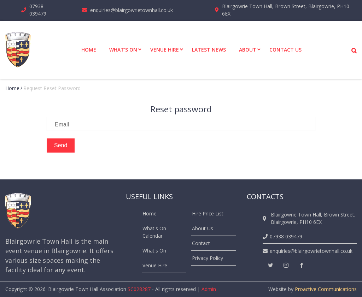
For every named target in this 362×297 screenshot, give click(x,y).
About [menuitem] (247, 49)
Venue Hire (154, 265)
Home (12, 88)
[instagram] (286, 265)
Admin (209, 289)
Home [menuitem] (88, 49)
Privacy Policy (207, 258)
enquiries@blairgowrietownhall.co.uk (131, 10)
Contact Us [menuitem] (285, 49)
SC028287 (139, 289)
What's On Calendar (154, 232)
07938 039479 (37, 10)
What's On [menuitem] (123, 49)
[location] (266, 218)
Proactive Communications (326, 289)
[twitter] (270, 265)
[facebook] (301, 265)
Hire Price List (207, 213)
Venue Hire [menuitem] (164, 49)
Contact (201, 243)
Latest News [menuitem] (209, 49)
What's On (154, 250)
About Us (202, 228)
